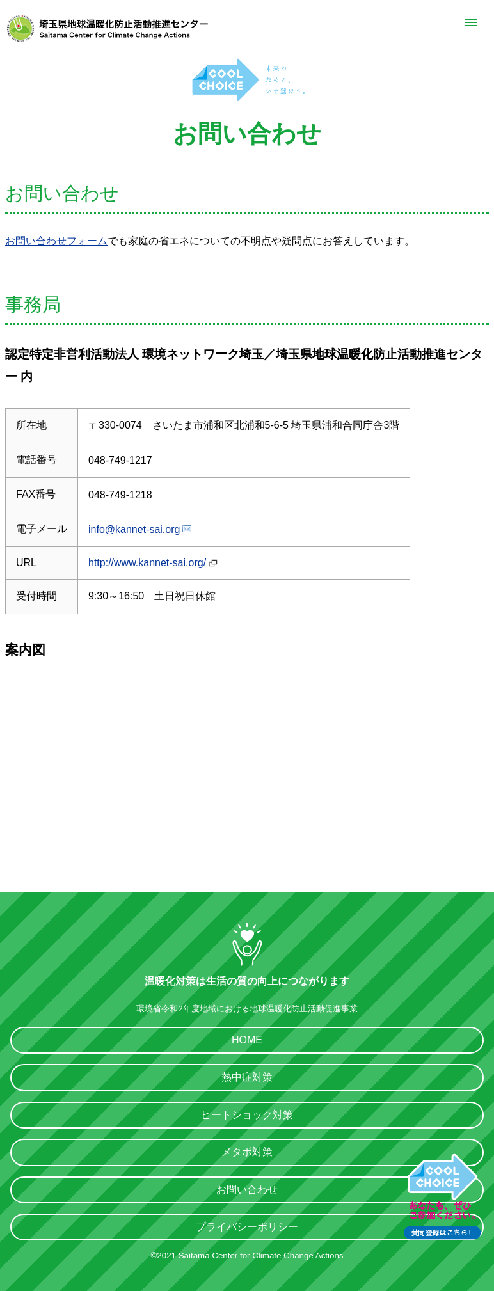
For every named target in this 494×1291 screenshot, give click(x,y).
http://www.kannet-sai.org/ (147, 562)
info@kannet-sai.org (134, 529)
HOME (247, 1039)
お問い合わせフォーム (56, 240)
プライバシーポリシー (247, 1226)
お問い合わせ (247, 1189)
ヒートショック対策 (247, 1114)
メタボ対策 (247, 1151)
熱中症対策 (247, 1077)
